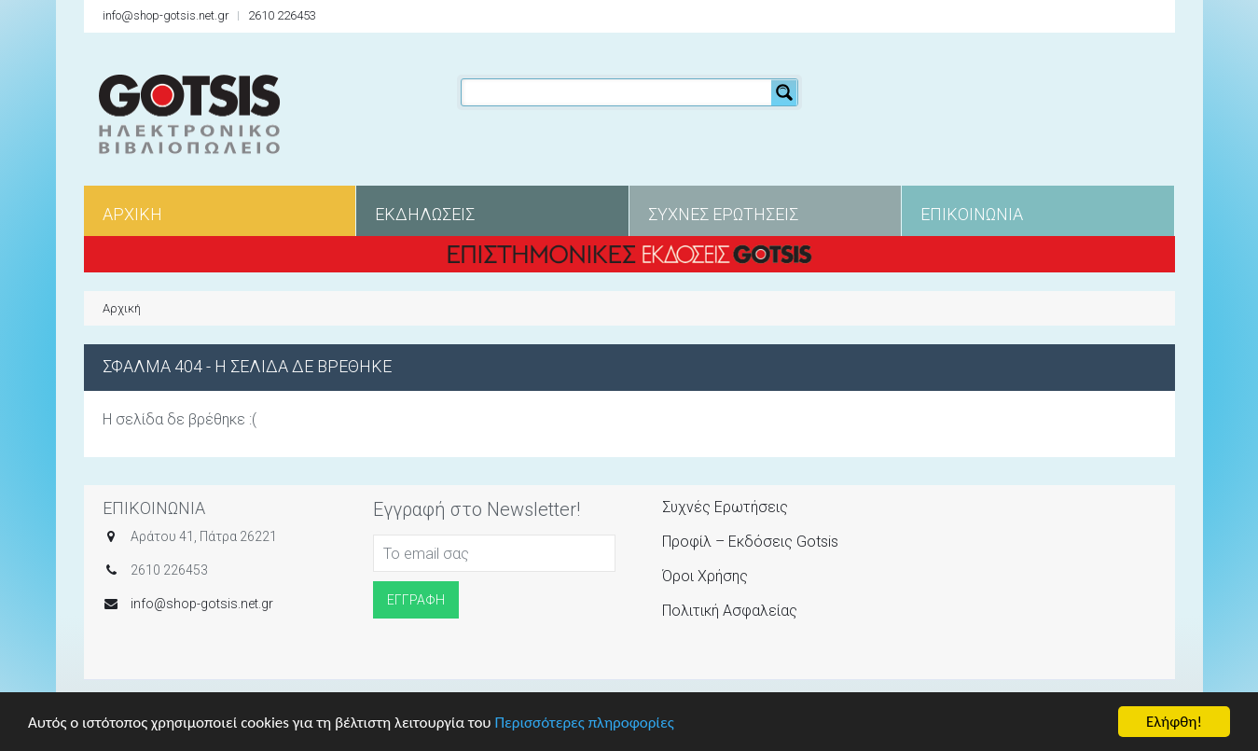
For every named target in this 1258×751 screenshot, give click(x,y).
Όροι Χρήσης (705, 576)
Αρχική (122, 308)
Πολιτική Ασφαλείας (729, 610)
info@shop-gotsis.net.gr (166, 15)
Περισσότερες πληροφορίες (583, 723)
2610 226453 (282, 15)
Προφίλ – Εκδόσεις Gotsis (750, 541)
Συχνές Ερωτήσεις (725, 507)
